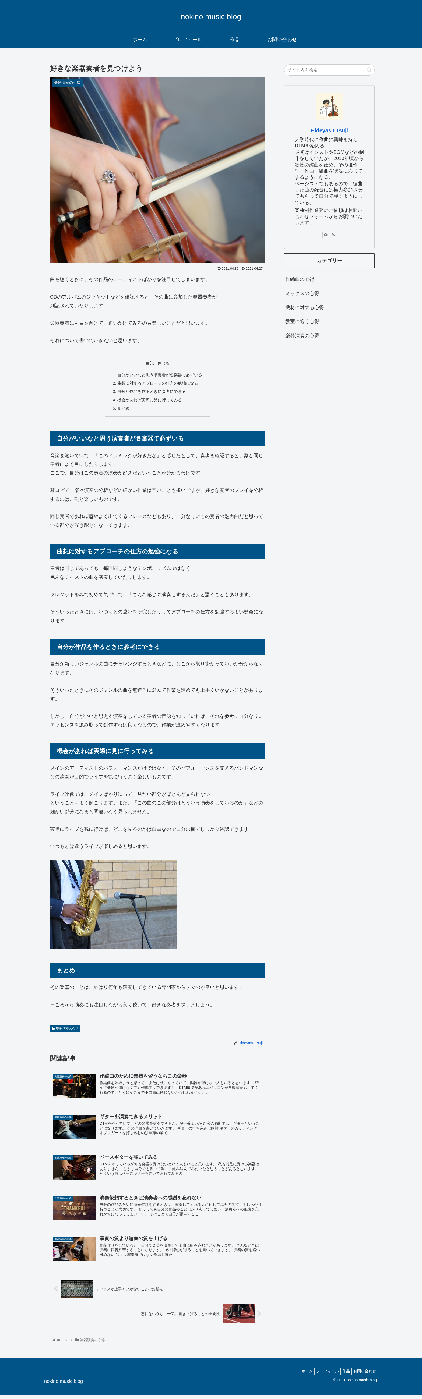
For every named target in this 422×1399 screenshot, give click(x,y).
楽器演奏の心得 (65, 1030)
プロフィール (322, 1375)
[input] (329, 70)
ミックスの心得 (302, 293)
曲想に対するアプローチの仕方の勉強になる (158, 383)
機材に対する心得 (304, 307)
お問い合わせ (363, 1375)
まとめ (121, 410)
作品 (343, 1375)
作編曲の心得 (299, 279)
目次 (150, 363)
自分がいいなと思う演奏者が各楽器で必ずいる (160, 375)
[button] (369, 70)
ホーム (299, 1375)
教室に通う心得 (302, 321)
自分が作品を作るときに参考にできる (151, 392)
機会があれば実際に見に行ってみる (149, 401)
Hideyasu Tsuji (329, 130)
